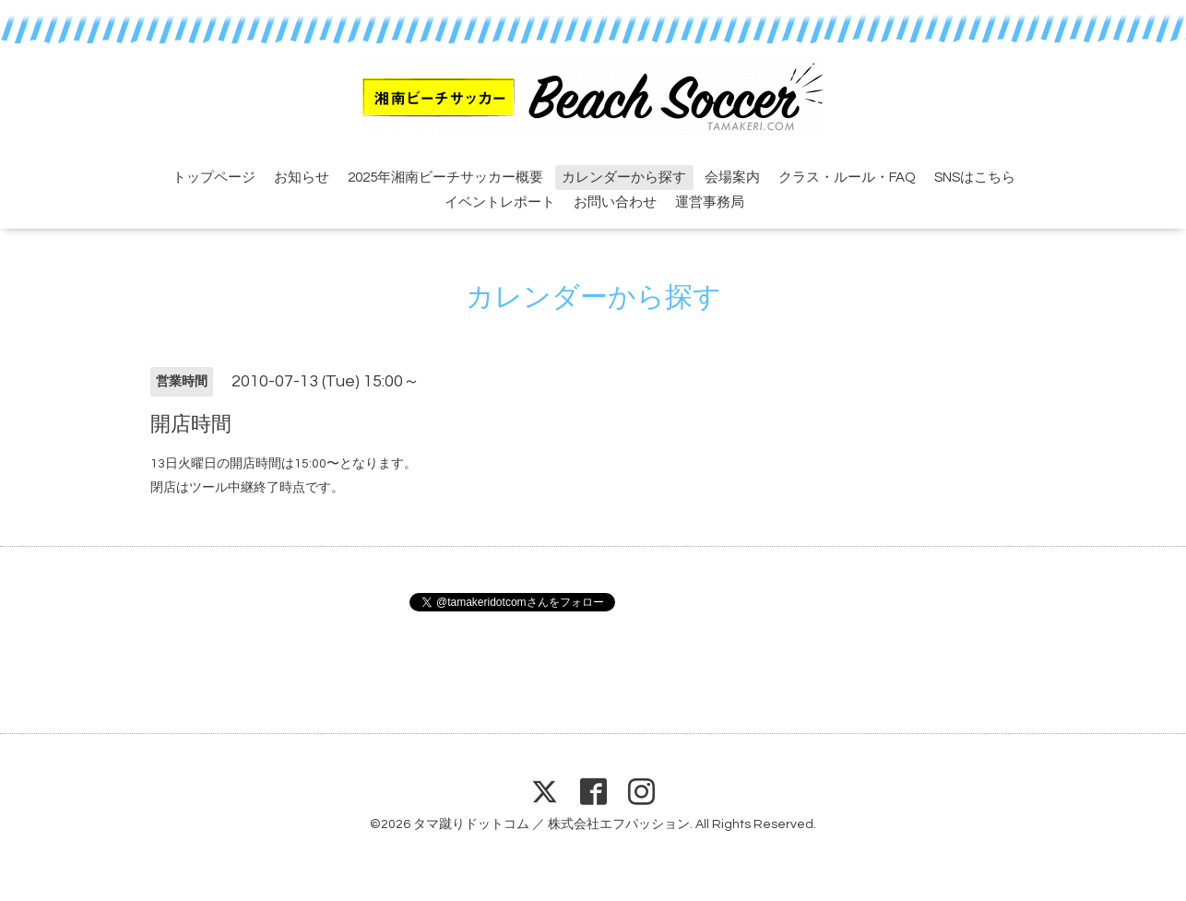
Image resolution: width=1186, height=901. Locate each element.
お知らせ (301, 177)
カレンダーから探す (624, 177)
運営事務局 (709, 202)
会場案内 (732, 177)
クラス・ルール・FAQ (847, 177)
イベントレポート (500, 202)
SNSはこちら (974, 177)
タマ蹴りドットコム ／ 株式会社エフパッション (551, 824)
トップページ (213, 177)
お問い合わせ (615, 202)
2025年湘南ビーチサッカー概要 (445, 177)
